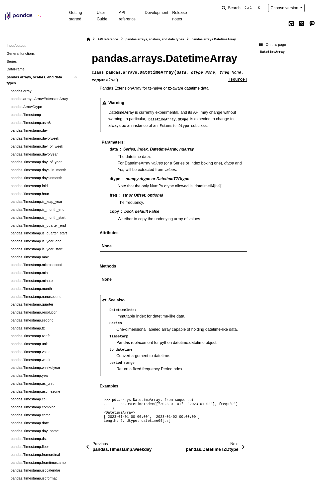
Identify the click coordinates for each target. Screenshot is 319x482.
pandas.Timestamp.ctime (30, 415)
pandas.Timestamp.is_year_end (35, 241)
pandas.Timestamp (25, 115)
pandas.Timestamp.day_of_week (36, 146)
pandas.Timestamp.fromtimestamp (38, 463)
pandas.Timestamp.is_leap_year (36, 202)
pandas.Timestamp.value (30, 352)
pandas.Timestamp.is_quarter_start (38, 233)
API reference (127, 15)
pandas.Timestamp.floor (29, 447)
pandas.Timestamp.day (29, 130)
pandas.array (20, 91)
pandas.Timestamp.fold (29, 186)
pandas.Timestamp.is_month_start (37, 217)
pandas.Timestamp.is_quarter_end (38, 225)
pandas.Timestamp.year (29, 375)
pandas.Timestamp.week (30, 360)
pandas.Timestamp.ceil (28, 399)
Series (11, 61)
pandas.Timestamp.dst (28, 439)
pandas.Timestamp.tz (27, 328)
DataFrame (15, 69)
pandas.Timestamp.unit (29, 344)
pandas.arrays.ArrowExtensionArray (39, 99)
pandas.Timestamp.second (31, 320)
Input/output (15, 46)
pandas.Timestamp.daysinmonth (36, 178)
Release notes (179, 15)
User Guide (102, 15)
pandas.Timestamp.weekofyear (35, 368)
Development (156, 12)
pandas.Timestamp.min (29, 273)
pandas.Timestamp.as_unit (31, 383)
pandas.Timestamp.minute (31, 281)
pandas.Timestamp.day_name (34, 431)
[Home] (88, 39)
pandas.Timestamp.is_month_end (37, 210)
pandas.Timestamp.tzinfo (30, 336)
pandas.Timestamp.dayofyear (34, 154)
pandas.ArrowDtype (26, 107)
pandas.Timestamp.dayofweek (34, 138)
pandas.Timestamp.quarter (31, 304)
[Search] (242, 8)
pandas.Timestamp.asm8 (30, 123)
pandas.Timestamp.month (31, 289)
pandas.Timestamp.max (29, 257)
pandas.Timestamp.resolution (33, 312)
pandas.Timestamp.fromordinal (35, 455)
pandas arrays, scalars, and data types (34, 80)
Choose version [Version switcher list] (284, 8)
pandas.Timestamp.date (29, 423)
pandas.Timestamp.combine (32, 407)
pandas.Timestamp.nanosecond (35, 297)
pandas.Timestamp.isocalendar (35, 470)
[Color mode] (312, 8)
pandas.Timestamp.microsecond (36, 265)
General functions (20, 53)
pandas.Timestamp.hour (29, 194)
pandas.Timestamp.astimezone (35, 391)
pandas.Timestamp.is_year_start (36, 249)
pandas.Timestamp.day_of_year (36, 162)
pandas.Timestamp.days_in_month (38, 170)
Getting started (75, 15)
